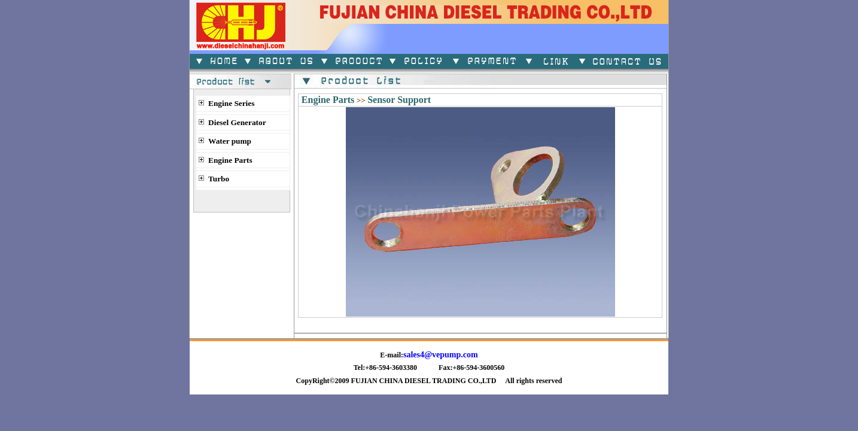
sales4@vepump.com (440, 354)
